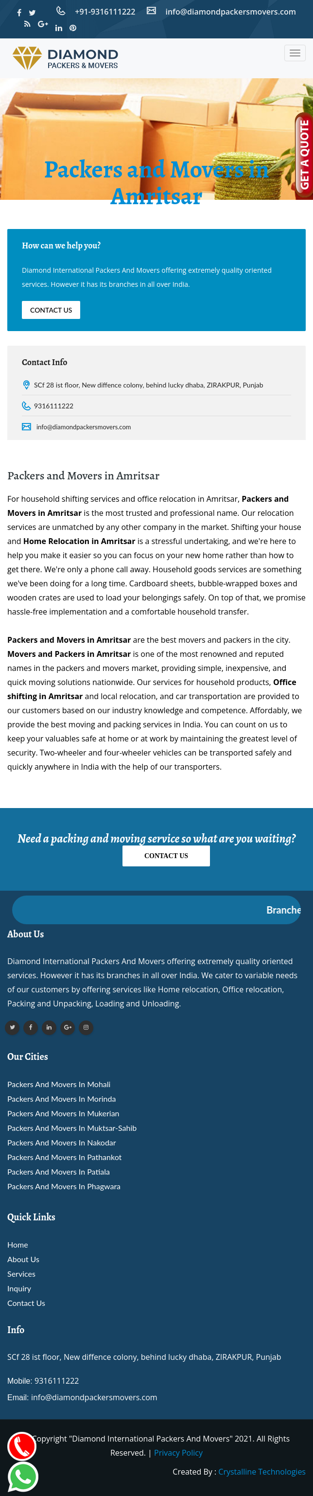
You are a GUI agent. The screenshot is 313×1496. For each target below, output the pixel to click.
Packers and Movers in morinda (61, 1098)
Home (17, 1244)
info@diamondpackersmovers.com (83, 427)
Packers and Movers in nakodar (61, 1142)
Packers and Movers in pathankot (64, 1157)
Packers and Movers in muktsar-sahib (72, 1127)
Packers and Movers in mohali (58, 1084)
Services (21, 1273)
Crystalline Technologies (262, 1471)
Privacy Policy (178, 1452)
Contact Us (51, 310)
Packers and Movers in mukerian (63, 1113)
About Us (23, 1259)
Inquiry (19, 1288)
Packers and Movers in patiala (58, 1171)
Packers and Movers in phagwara (64, 1186)
